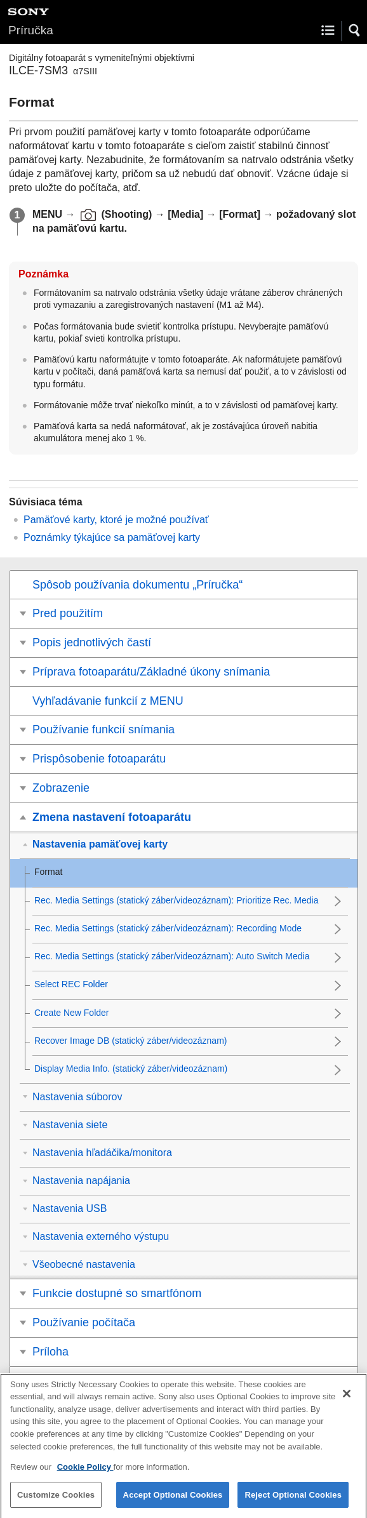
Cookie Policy (85, 1477)
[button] (355, 30)
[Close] (347, 1404)
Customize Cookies (56, 1504)
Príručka (30, 30)
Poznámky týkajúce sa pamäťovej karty (111, 537)
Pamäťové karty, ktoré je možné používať (116, 519)
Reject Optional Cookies (293, 1504)
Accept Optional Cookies (173, 1504)
